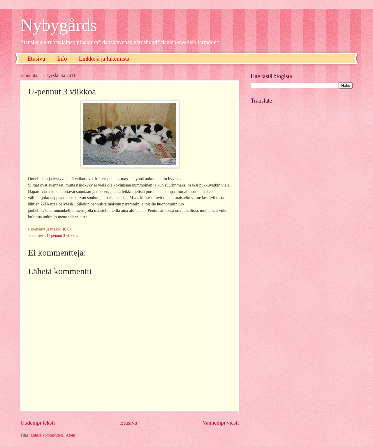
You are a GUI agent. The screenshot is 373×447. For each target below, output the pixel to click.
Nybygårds (58, 25)
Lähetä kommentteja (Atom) (53, 435)
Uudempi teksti (37, 423)
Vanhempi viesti (221, 423)
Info (62, 58)
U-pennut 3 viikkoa (62, 235)
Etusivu (36, 58)
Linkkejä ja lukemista (104, 58)
